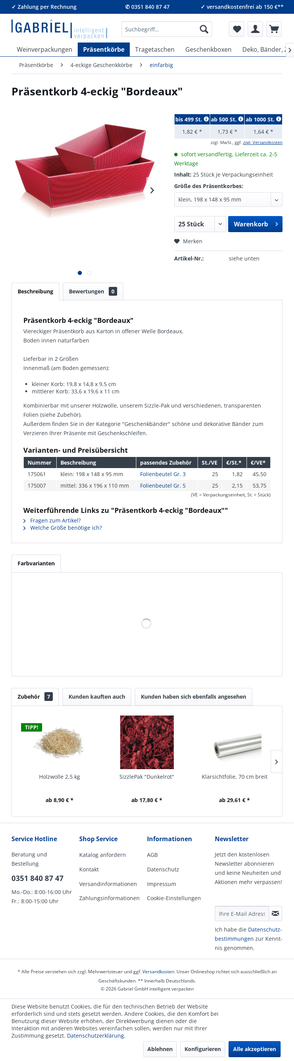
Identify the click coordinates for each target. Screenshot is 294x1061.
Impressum (161, 883)
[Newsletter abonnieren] (275, 913)
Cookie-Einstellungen (174, 898)
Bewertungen (93, 291)
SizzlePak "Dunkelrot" (146, 776)
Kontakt (89, 869)
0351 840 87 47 (37, 878)
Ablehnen (160, 1049)
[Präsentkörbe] (104, 49)
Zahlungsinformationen (109, 898)
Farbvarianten (36, 563)
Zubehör (35, 696)
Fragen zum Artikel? (52, 520)
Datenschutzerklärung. (96, 1035)
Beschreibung (35, 291)
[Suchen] (204, 29)
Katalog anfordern (102, 854)
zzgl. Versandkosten (263, 142)
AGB (152, 854)
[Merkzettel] (236, 29)
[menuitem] (166, 29)
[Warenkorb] (274, 29)
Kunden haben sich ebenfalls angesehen (193, 696)
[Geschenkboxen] (208, 49)
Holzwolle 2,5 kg (59, 776)
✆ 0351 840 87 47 (147, 6)
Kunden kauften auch (97, 696)
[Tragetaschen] (155, 49)
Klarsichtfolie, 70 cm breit (235, 776)
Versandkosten (158, 971)
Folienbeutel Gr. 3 (163, 474)
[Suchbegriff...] (166, 29)
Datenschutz (163, 869)
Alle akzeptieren (254, 1049)
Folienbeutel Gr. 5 (163, 485)
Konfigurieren (203, 1049)
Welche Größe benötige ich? (62, 527)
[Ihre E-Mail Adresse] (242, 913)
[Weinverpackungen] (44, 49)
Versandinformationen (108, 883)
